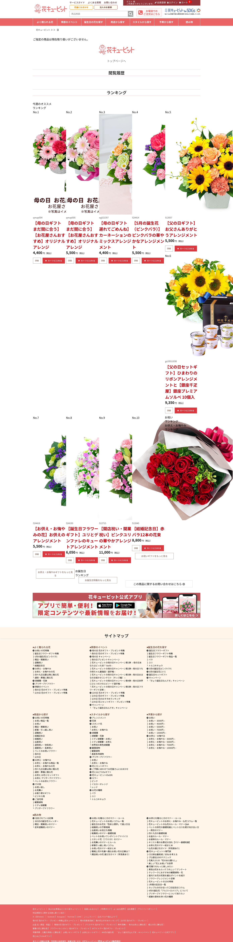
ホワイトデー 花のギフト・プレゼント (108, 928)
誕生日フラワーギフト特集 (47, 653)
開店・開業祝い (42, 659)
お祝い (38, 723)
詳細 (37, 260)
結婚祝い (39, 738)
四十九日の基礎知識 (158, 833)
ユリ (151, 662)
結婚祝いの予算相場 (101, 827)
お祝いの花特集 (42, 650)
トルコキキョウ (156, 665)
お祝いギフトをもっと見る (154, 556)
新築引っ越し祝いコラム (103, 845)
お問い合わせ (110, 2)
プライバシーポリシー (146, 909)
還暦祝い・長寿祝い (44, 747)
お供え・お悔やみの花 (45, 671)
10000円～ (158, 732)
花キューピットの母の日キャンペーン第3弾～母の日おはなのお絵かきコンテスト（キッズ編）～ (116, 676)
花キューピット (39, 909)
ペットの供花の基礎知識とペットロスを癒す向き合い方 (174, 827)
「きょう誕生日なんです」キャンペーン (110, 707)
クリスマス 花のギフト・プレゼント (100, 925)
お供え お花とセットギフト (47, 775)
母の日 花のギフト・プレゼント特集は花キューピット (55, 921)
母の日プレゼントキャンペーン (106, 659)
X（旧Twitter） (39, 917)
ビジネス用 (40, 796)
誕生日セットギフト (157, 674)
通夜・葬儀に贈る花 (44, 677)
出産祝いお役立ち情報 (102, 830)
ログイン (172, 2)
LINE (79, 917)
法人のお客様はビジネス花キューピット (64, 909)
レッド (95, 787)
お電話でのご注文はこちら (151, 12)
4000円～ (157, 723)
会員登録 (160, 2)
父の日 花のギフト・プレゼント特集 (51, 692)
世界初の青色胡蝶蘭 (101, 744)
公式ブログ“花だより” (107, 917)
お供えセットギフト (90, 932)
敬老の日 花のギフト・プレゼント (68, 925)
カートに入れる (53, 260)
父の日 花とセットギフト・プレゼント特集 (111, 701)
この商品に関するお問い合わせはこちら (159, 584)
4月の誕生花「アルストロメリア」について (168, 890)
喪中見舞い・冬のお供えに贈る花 (131, 925)
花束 (93, 720)
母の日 (38, 753)
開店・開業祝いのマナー (46, 824)
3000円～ (157, 720)
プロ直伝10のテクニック (160, 857)
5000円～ (157, 726)
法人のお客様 (106, 7)
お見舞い (39, 790)
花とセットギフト (99, 765)
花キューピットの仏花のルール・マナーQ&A (169, 824)
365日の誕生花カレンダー (46, 821)
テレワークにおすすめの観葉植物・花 (166, 872)
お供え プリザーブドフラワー (48, 778)
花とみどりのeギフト (100, 771)
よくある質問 (94, 2)
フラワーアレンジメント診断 (162, 878)
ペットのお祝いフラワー (46, 750)
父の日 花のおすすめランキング (106, 698)
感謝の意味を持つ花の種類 (161, 896)
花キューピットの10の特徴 (161, 881)
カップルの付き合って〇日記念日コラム (167, 887)
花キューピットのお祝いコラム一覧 (108, 821)
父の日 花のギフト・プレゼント (134, 921)
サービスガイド (77, 2)
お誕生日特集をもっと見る (98, 580)
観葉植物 (39, 802)
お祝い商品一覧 (42, 720)
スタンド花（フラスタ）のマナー (107, 839)
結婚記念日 (40, 665)
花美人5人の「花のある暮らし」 (163, 860)
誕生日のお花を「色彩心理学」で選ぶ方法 (111, 824)
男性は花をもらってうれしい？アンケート (168, 869)
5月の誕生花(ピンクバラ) (46, 656)
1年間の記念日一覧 (157, 884)
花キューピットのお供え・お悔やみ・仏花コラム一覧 (173, 821)
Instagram (61, 917)
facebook (51, 917)
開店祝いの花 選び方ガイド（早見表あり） (111, 854)
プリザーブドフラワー (44, 683)
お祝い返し (40, 787)
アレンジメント (98, 717)
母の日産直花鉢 (86, 921)
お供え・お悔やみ (43, 668)
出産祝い (39, 741)
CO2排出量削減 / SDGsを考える (163, 854)
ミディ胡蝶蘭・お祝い (102, 738)
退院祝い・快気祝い (44, 744)
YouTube (70, 917)
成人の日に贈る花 (155, 925)
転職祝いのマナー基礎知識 (104, 833)
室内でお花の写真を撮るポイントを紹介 (167, 875)
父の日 (38, 756)
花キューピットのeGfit (101, 775)
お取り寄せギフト (43, 793)
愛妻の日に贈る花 (40, 928)
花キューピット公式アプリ (163, 932)
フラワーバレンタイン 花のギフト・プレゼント (69, 928)
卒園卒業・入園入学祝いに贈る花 (46, 932)
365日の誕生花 (108, 932)
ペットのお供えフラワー (46, 781)
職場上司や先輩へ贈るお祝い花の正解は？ (111, 851)
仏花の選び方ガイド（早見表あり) (164, 848)
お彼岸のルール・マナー (160, 839)
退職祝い (39, 662)
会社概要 (131, 909)
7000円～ (157, 729)
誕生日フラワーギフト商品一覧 (163, 656)
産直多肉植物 (98, 753)
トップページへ (116, 59)
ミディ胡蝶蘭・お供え (102, 741)
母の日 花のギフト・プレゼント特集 (51, 689)
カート (183, 2)
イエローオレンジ (100, 784)
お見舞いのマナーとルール (104, 842)
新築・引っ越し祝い (44, 729)
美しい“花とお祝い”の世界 (161, 863)
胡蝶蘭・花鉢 (40, 680)
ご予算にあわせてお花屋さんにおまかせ (109, 768)
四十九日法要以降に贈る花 (47, 674)
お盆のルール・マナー (159, 836)
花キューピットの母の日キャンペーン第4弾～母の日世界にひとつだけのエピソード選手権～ (116, 682)
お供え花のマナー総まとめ (161, 845)
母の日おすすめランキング (107, 921)
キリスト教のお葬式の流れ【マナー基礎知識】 (170, 842)
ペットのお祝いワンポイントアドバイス (110, 836)
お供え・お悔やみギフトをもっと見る (55, 573)
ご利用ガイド (105, 909)
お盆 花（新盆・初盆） (42, 925)
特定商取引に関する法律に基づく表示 (48, 913)
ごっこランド (89, 917)
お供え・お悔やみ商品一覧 (47, 762)
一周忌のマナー (156, 830)
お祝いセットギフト (71, 932)
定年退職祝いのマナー (45, 827)
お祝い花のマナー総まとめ (104, 848)
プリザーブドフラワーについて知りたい (167, 893)
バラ (151, 659)
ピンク (95, 781)
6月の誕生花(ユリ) (156, 671)
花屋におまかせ (81, 7)
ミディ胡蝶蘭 (41, 805)
